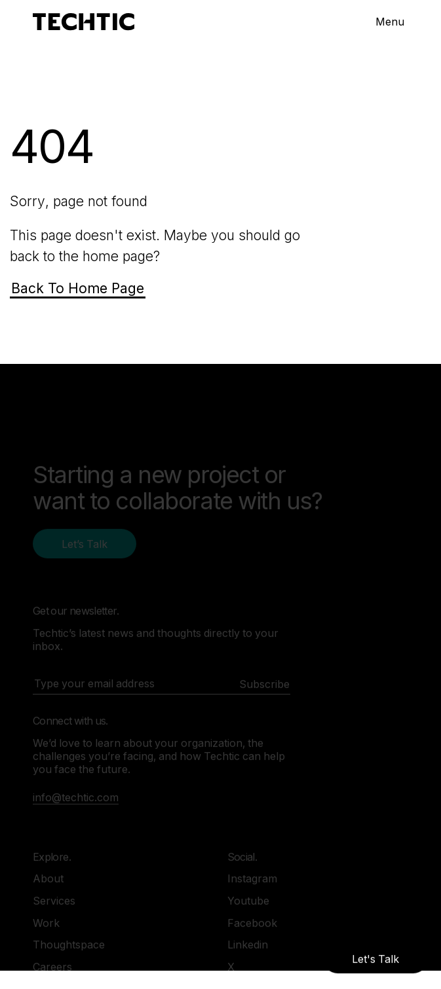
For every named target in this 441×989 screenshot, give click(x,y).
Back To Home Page (77, 288)
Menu (389, 21)
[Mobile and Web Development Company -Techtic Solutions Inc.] (83, 22)
